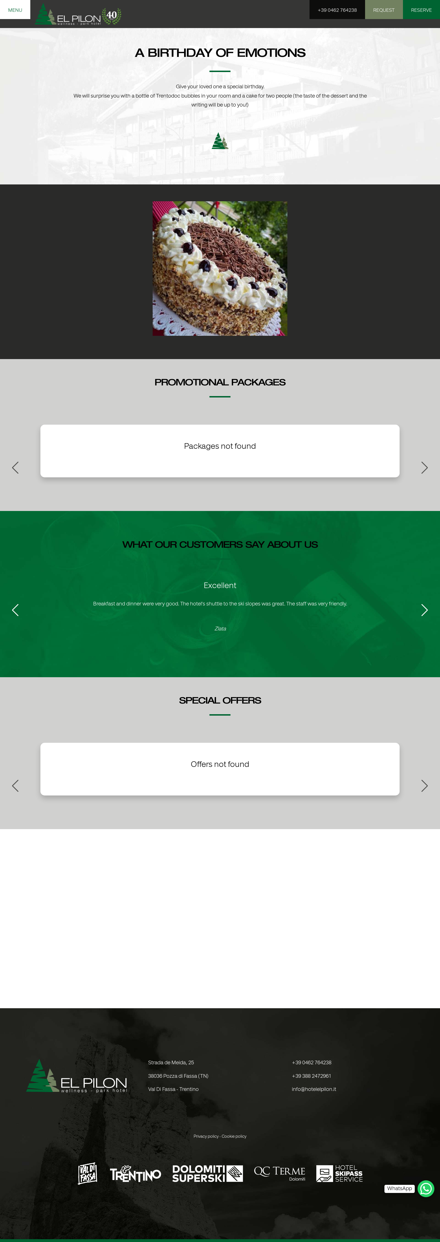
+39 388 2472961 (311, 1076)
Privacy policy (206, 1136)
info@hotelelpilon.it (314, 1089)
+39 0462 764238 (311, 1063)
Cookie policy (234, 1136)
